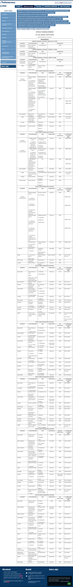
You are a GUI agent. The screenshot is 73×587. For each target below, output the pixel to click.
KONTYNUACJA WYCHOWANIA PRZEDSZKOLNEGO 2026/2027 (33, 27)
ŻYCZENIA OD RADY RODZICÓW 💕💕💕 (13, 575)
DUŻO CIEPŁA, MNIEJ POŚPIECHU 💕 (12, 574)
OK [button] (69, 583)
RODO (60, 18)
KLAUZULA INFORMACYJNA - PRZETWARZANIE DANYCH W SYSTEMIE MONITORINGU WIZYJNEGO (42, 20)
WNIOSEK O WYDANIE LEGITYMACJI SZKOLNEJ (30, 10)
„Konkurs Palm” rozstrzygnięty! (10, 572)
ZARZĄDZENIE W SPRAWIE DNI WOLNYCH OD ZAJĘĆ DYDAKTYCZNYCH (36, 25)
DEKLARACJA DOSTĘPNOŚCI (61, 23)
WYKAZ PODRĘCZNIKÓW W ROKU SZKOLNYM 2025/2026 (32, 14)
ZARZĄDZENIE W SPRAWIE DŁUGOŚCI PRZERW (57, 10)
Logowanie (67, 2)
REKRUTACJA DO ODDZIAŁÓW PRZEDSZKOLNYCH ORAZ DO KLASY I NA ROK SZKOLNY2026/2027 (42, 16)
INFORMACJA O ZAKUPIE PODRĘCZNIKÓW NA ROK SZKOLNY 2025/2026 (36, 12)
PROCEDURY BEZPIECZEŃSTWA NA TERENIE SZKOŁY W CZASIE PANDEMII (37, 18)
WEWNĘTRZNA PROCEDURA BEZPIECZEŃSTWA (30, 23)
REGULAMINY (48, 23)
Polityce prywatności (65, 581)
